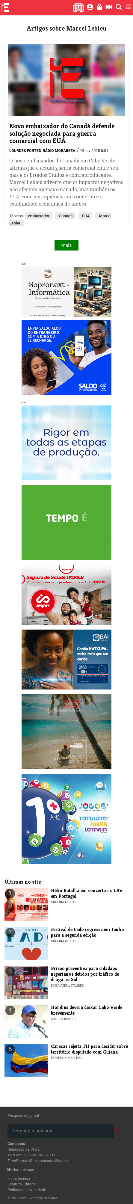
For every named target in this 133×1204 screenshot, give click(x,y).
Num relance (20, 1169)
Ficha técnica (18, 1178)
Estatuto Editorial (22, 1184)
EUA (85, 215)
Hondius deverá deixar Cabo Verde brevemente (86, 1010)
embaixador (38, 215)
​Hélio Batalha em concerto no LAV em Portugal (87, 893)
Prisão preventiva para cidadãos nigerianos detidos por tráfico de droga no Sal (85, 974)
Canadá (65, 215)
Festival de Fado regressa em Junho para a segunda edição (87, 932)
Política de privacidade (26, 1190)
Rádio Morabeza (59, 150)
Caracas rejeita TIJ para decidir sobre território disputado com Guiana (89, 1049)
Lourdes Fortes (25, 150)
